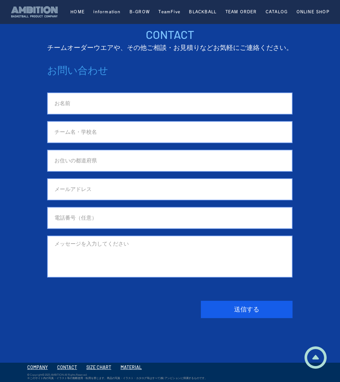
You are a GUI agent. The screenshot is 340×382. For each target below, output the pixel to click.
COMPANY (37, 367)
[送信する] (247, 309)
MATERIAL (131, 367)
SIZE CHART (98, 367)
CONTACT (67, 367)
